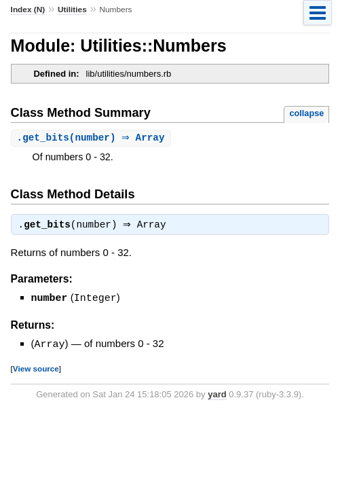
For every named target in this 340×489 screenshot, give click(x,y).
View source (36, 369)
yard (217, 395)
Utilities (72, 9)
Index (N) (28, 9)
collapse (306, 113)
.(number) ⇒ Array (92, 138)
